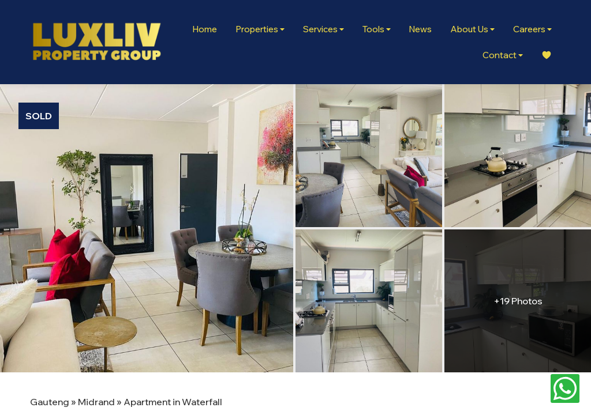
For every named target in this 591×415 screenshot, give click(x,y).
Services (323, 29)
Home (204, 29)
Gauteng (49, 402)
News (420, 29)
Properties (260, 29)
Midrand (96, 402)
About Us (472, 29)
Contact (502, 55)
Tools (376, 29)
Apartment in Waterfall (173, 402)
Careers (532, 29)
